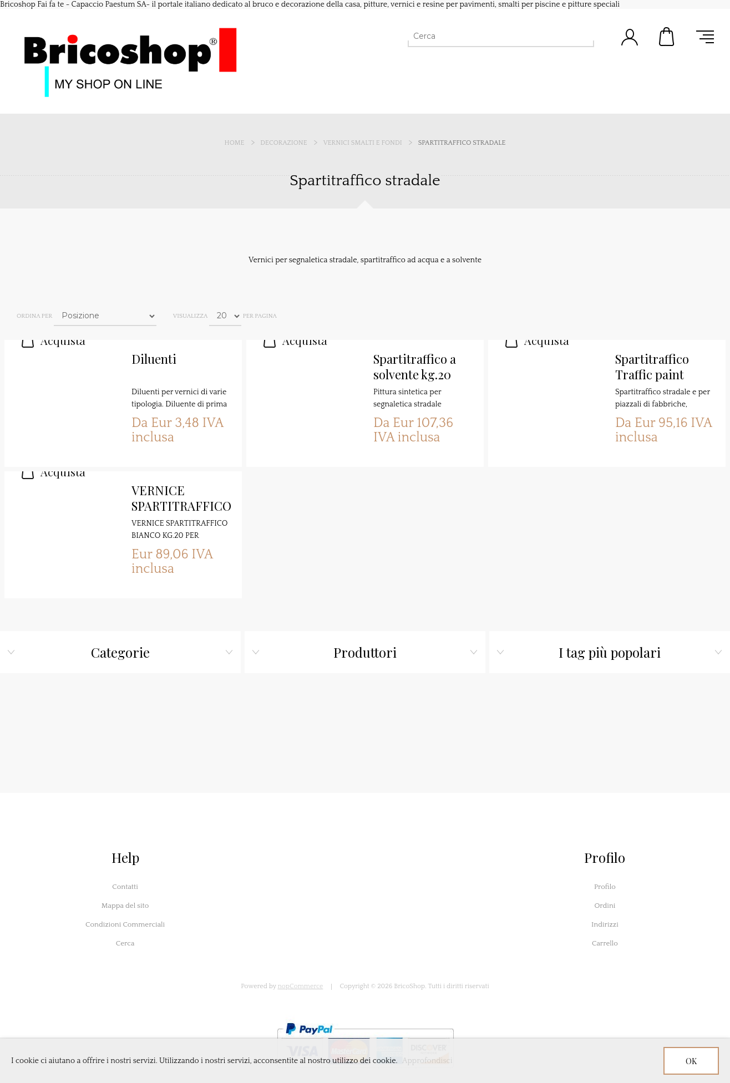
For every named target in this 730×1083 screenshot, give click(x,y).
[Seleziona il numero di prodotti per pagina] (225, 316)
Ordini (604, 905)
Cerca (125, 943)
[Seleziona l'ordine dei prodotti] (105, 316)
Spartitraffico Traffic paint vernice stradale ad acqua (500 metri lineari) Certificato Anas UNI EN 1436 (659, 367)
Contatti (125, 887)
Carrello (667, 36)
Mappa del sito (125, 905)
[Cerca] (491, 36)
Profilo (605, 887)
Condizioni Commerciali (125, 924)
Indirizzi (605, 924)
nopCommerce (300, 986)
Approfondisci (427, 1060)
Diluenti (153, 359)
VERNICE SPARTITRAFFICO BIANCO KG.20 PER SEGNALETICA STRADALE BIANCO (181, 498)
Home (235, 142)
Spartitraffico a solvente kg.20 (414, 367)
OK (691, 1061)
